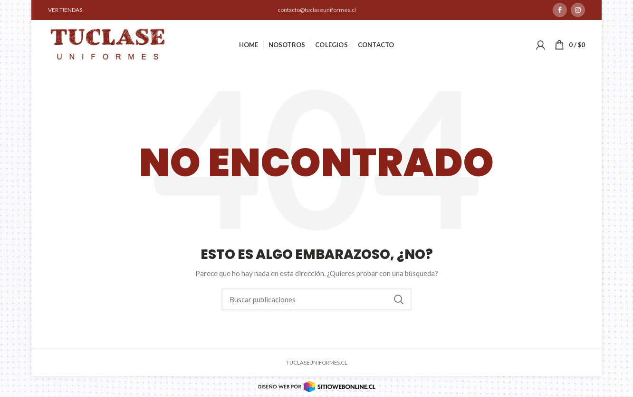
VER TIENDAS (65, 9)
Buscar (399, 299)
